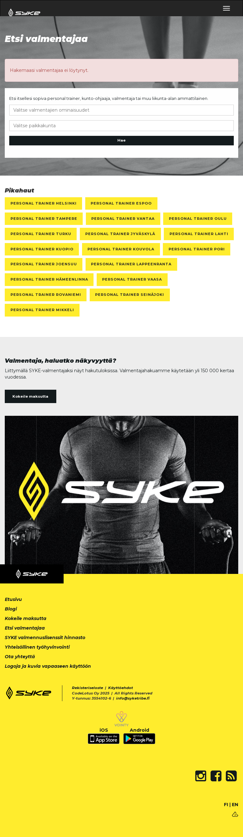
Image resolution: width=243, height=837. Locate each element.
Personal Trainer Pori (197, 249)
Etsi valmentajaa (25, 628)
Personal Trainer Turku (40, 234)
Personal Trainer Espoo (121, 203)
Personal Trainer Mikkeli (42, 310)
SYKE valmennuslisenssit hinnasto (45, 637)
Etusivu (13, 599)
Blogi (11, 609)
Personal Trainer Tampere (43, 218)
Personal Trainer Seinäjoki (129, 294)
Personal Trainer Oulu (198, 218)
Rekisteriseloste (87, 688)
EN (235, 804)
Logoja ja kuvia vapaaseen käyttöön (48, 666)
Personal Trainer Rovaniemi (45, 294)
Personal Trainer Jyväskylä (120, 234)
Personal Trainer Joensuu (43, 264)
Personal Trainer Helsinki (43, 203)
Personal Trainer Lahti (199, 234)
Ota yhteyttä (20, 656)
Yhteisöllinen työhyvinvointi (37, 647)
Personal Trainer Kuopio (41, 249)
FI (226, 804)
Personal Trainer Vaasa (132, 279)
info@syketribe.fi (132, 698)
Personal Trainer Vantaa (123, 218)
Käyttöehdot (120, 688)
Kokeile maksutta (30, 396)
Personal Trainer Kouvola (120, 249)
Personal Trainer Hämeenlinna (49, 279)
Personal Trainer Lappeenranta (131, 264)
